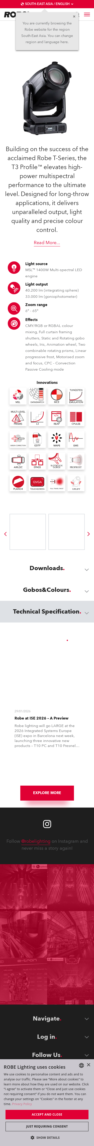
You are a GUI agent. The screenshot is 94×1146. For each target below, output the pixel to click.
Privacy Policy (22, 1104)
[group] (5, 534)
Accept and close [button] (47, 1114)
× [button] (88, 1065)
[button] (47, 1137)
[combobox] (81, 1065)
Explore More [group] (47, 793)
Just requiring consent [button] (47, 1126)
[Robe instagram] (47, 824)
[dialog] (47, 1102)
